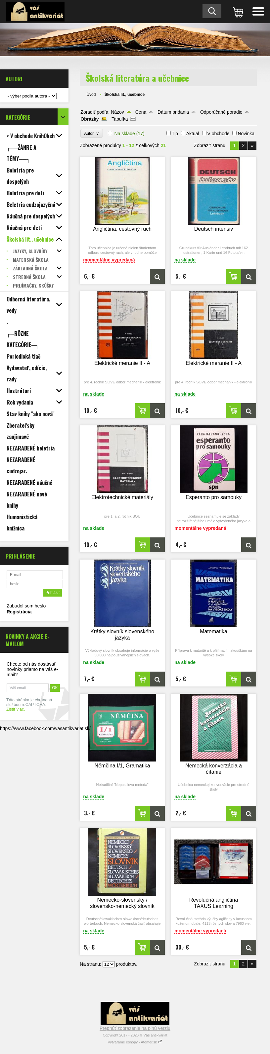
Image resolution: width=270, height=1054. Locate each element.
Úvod (91, 94)
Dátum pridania (173, 112)
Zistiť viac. (15, 709)
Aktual (192, 133)
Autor (91, 133)
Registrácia (19, 611)
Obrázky (89, 119)
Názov (117, 112)
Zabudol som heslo (26, 605)
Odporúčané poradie (221, 112)
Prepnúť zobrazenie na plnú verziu (135, 1028)
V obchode (218, 133)
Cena (140, 112)
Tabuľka (120, 119)
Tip (175, 133)
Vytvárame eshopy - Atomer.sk (135, 1042)
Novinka (246, 133)
